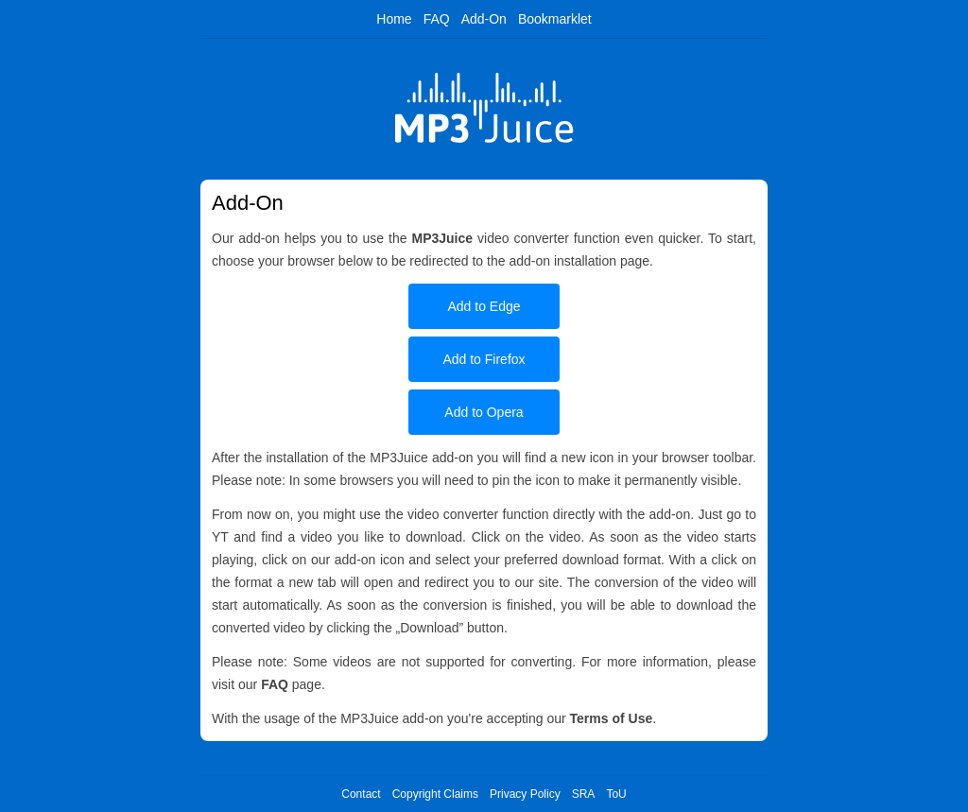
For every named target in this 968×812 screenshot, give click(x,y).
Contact (360, 794)
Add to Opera (483, 412)
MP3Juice (442, 238)
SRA (584, 794)
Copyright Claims (435, 794)
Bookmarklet (555, 18)
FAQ (437, 18)
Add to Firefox (483, 359)
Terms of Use (611, 718)
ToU (616, 794)
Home (393, 18)
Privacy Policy (525, 794)
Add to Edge (483, 306)
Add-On (484, 18)
